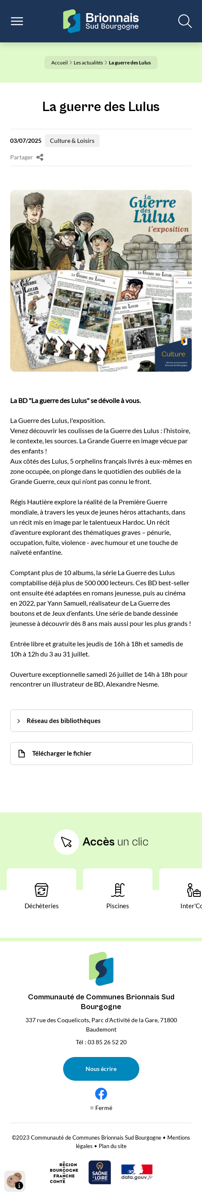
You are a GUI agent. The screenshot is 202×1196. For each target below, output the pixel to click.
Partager (26, 157)
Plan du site (113, 1146)
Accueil (61, 62)
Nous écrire (101, 1068)
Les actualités (90, 62)
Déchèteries (42, 896)
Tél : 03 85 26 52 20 (101, 1042)
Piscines (117, 896)
